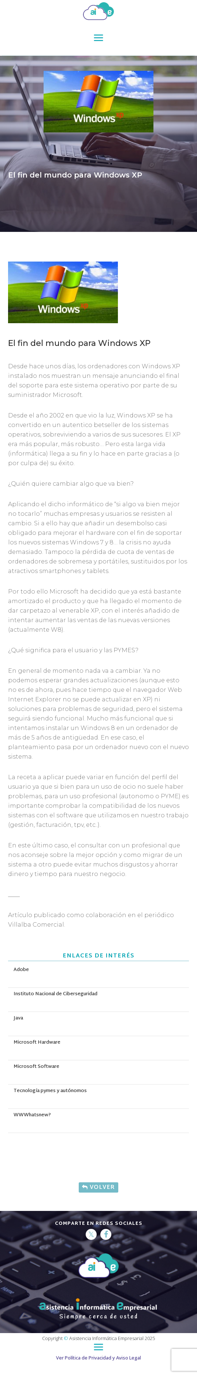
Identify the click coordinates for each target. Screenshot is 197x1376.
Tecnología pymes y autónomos (50, 1091)
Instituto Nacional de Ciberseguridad (55, 994)
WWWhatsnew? (32, 1115)
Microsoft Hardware (37, 1042)
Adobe (21, 970)
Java (18, 1018)
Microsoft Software (36, 1066)
